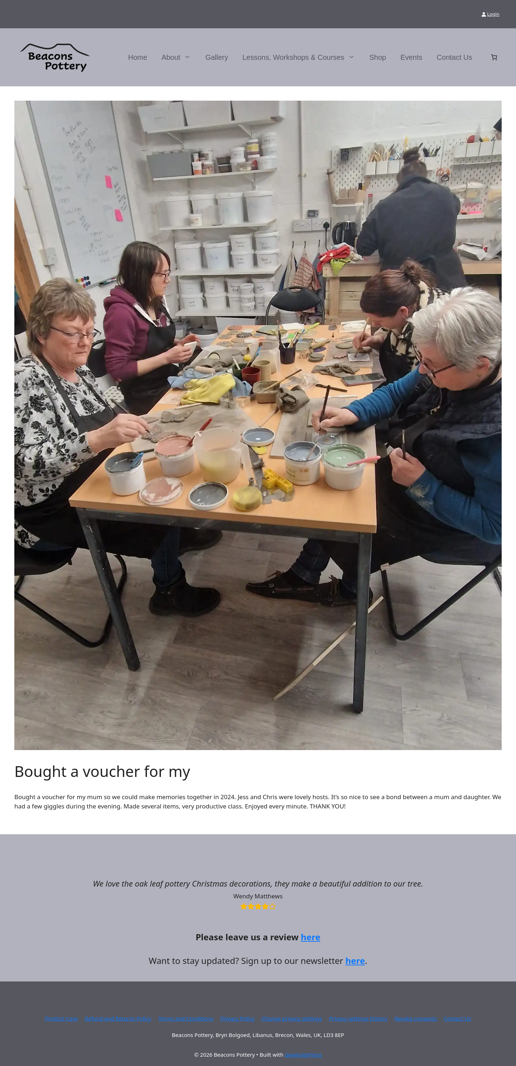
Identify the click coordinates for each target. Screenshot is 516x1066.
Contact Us (454, 57)
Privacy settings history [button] (358, 1018)
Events (411, 57)
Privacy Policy (237, 1018)
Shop (377, 57)
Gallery (216, 57)
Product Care (61, 1018)
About (180, 57)
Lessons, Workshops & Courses (302, 57)
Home (137, 57)
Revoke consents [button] (416, 1018)
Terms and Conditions (186, 1018)
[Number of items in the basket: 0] (494, 57)
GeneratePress (303, 1054)
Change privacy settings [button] (292, 1018)
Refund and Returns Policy (118, 1018)
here (311, 937)
